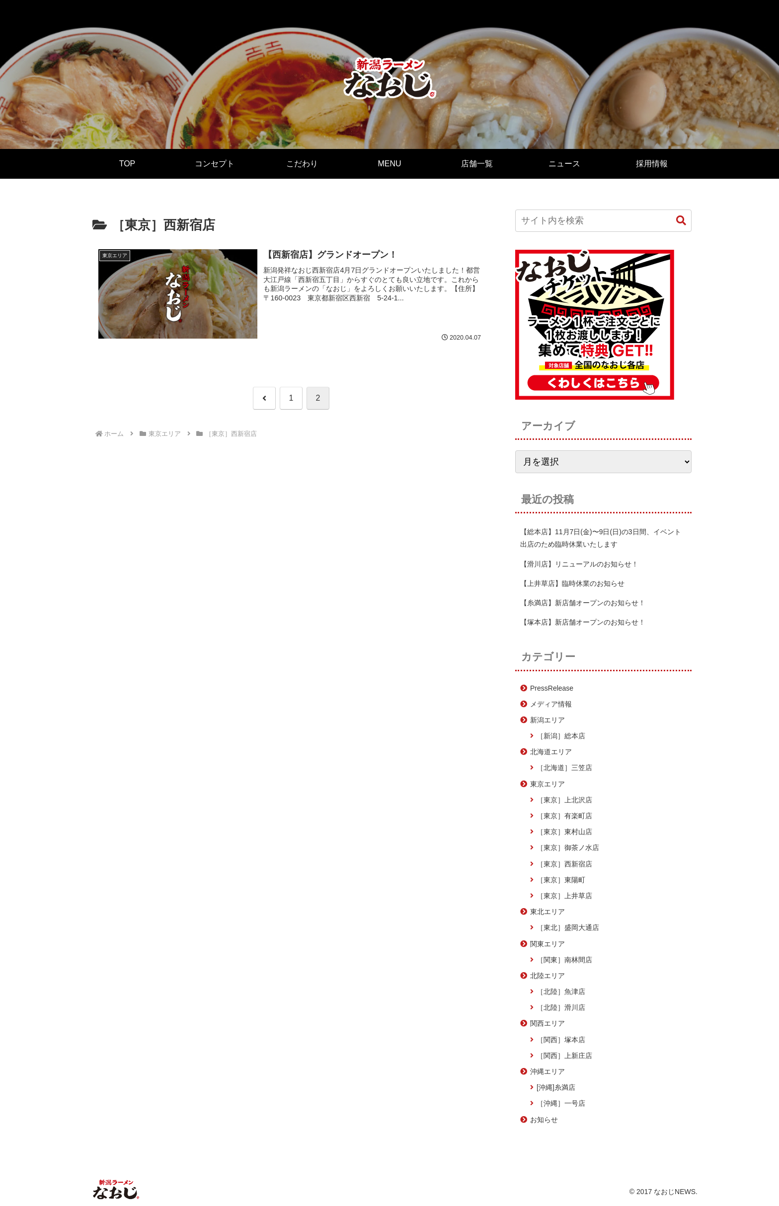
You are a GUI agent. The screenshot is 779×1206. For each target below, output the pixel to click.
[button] (681, 220)
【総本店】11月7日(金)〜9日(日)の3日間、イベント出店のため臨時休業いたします (600, 538)
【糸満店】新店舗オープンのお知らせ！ (582, 603)
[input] (603, 221)
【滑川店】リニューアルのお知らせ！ (579, 564)
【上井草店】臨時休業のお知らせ (572, 583)
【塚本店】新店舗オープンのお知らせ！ (582, 622)
